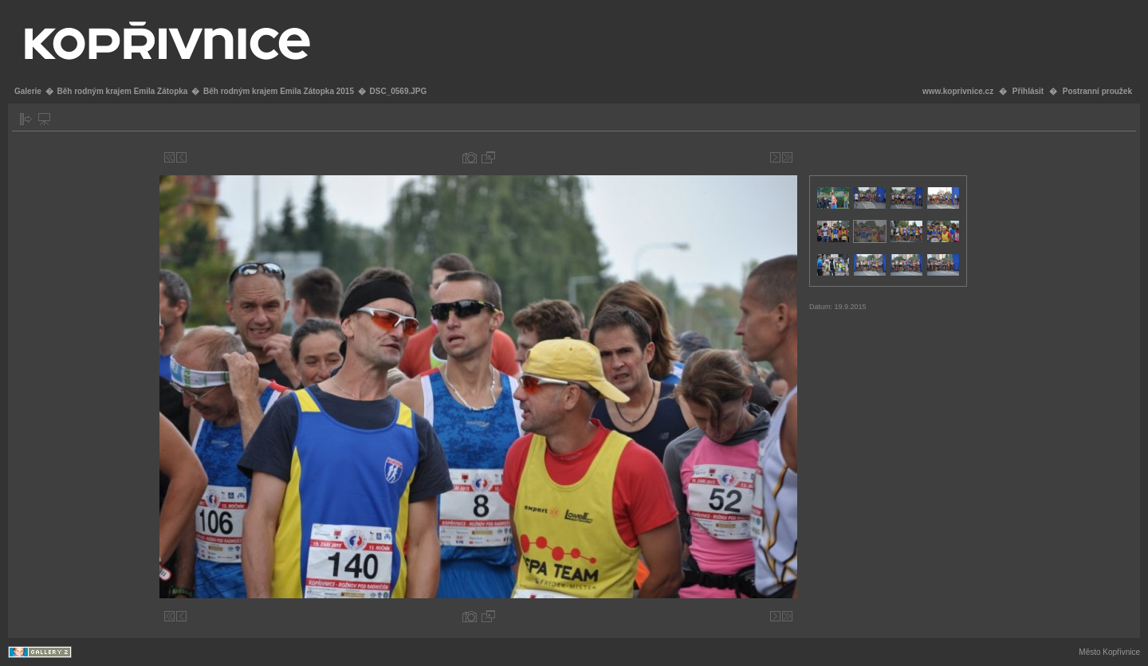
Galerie (27, 91)
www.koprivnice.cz (957, 91)
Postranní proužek (1097, 91)
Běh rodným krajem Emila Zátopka (122, 91)
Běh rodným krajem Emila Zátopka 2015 (278, 91)
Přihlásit (1028, 91)
